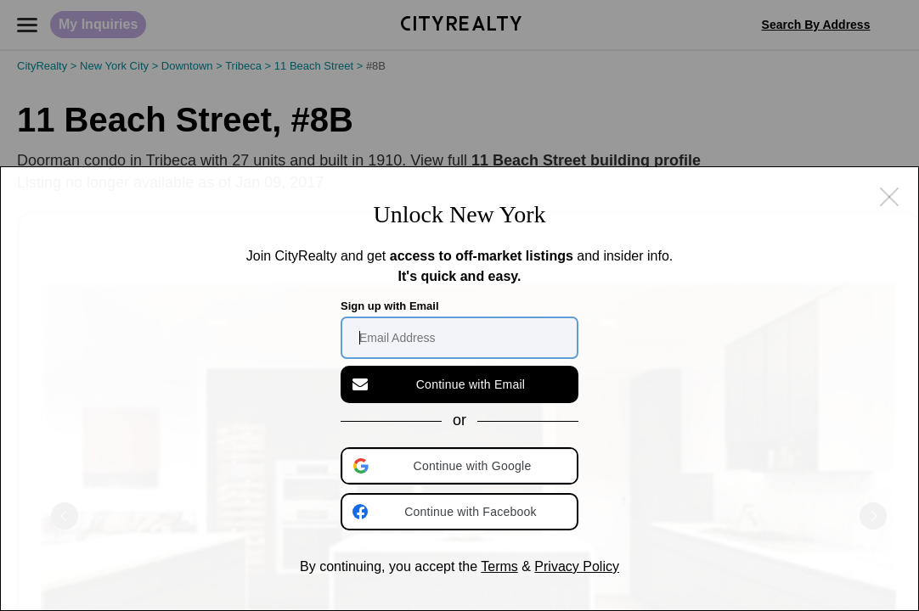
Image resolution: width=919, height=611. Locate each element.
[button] (461, 466)
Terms (499, 566)
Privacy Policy (576, 566)
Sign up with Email (390, 306)
